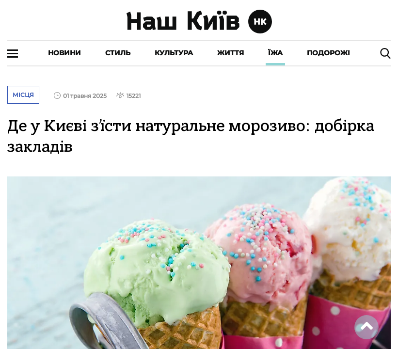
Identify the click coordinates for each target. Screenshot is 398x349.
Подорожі (328, 52)
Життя (230, 52)
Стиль (117, 52)
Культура (174, 52)
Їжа (275, 52)
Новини (64, 52)
